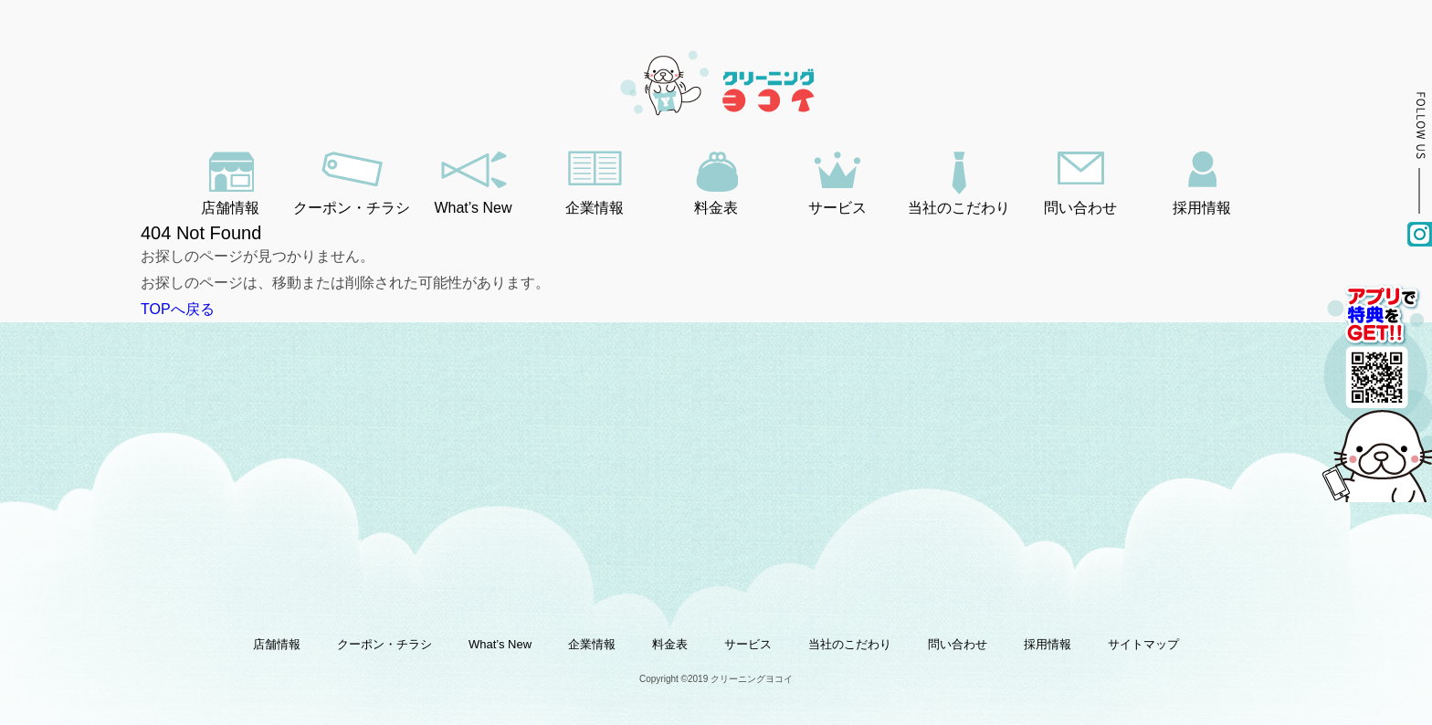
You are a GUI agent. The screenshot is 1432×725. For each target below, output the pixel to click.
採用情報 (1202, 207)
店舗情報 (230, 207)
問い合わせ (1080, 207)
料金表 (716, 207)
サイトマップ (1143, 644)
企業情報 (594, 207)
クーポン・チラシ (351, 207)
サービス (837, 207)
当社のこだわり (959, 207)
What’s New (472, 207)
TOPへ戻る (178, 309)
